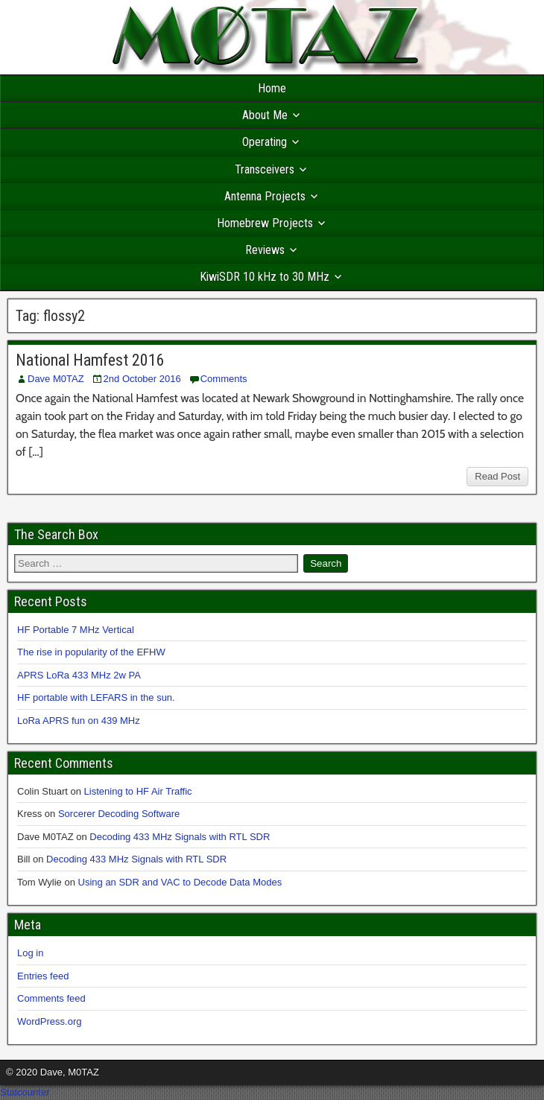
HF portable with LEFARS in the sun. (96, 697)
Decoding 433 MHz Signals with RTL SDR (179, 836)
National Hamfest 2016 (90, 360)
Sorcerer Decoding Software (119, 813)
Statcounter (25, 1092)
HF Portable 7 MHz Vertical (75, 629)
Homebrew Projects (265, 223)
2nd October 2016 (142, 378)
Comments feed (51, 998)
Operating (264, 142)
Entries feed (43, 976)
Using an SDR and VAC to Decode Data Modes (180, 882)
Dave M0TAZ (56, 378)
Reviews (265, 250)
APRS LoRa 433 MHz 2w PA (79, 675)
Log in (30, 952)
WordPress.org (49, 1021)
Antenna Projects (265, 196)
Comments (223, 378)
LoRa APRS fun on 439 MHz (78, 720)
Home (272, 88)
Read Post (497, 476)
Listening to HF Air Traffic (138, 791)
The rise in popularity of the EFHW (91, 652)
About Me (265, 115)
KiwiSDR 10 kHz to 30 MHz (264, 277)
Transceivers (264, 169)
